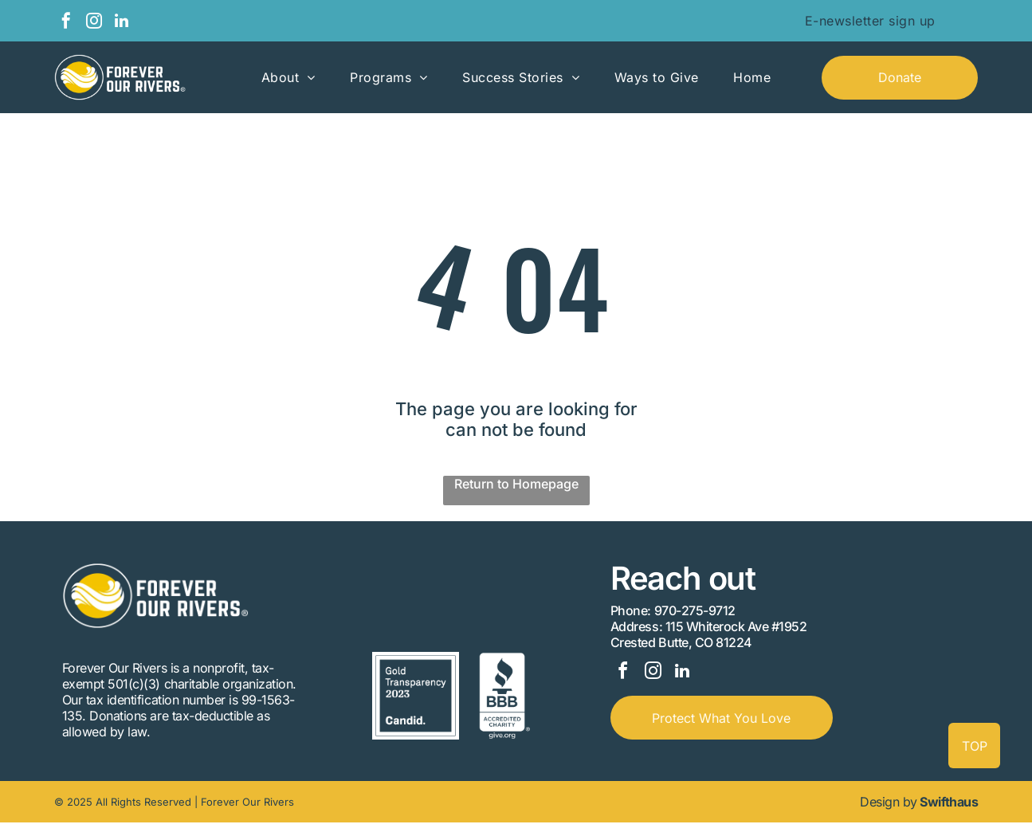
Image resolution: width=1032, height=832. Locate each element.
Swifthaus (949, 811)
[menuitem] (870, 21)
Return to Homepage (516, 484)
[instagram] (94, 23)
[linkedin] (122, 23)
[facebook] (66, 23)
